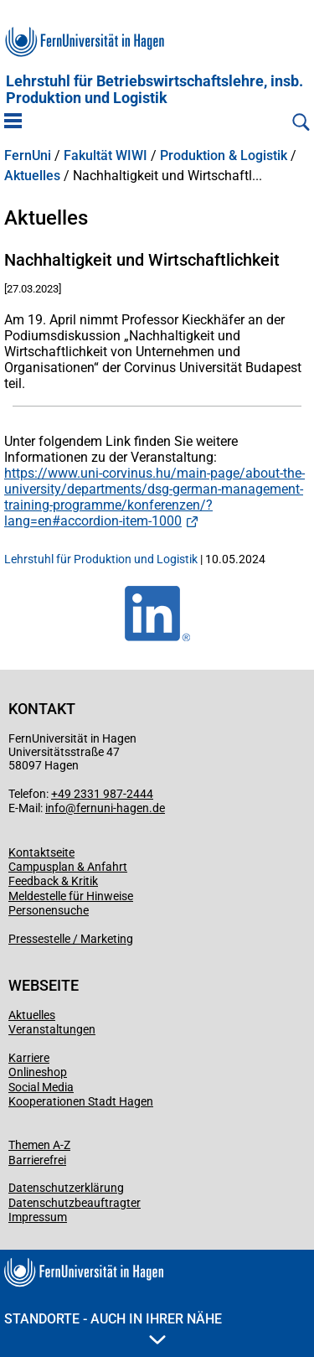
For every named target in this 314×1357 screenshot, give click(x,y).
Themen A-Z (39, 1145)
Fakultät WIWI (105, 155)
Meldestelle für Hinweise (70, 896)
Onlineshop (37, 1072)
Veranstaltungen (51, 1029)
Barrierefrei (37, 1160)
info (55, 808)
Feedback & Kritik (53, 881)
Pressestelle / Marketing (70, 938)
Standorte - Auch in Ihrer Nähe (113, 1327)
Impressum (37, 1217)
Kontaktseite (41, 852)
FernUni (27, 155)
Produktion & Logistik (223, 155)
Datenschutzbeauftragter (74, 1202)
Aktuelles (32, 176)
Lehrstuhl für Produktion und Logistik (101, 559)
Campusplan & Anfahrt (67, 866)
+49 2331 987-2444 (102, 793)
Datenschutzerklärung (66, 1187)
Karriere (28, 1057)
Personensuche (48, 910)
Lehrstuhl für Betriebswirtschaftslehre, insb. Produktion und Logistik (154, 89)
